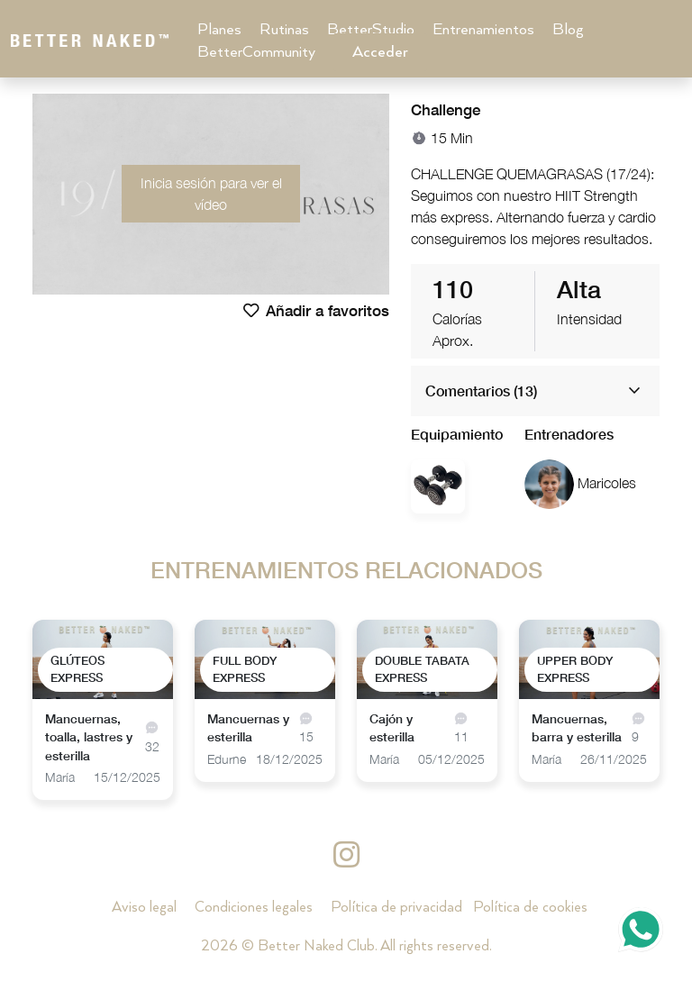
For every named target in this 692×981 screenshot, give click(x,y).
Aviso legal (144, 907)
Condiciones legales (254, 907)
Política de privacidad (396, 907)
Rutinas (284, 30)
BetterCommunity (256, 52)
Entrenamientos (483, 30)
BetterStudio (370, 30)
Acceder (380, 52)
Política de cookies (530, 907)
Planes (219, 30)
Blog (568, 30)
